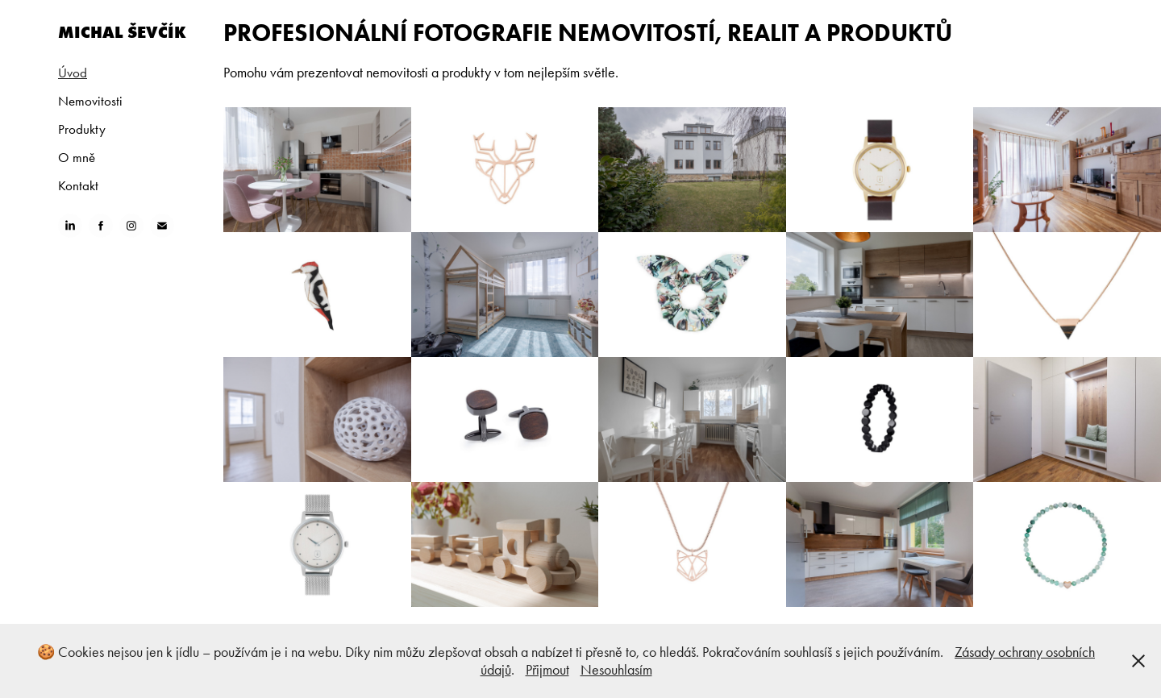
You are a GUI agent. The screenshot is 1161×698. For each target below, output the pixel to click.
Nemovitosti (90, 101)
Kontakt (78, 185)
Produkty (82, 129)
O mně (76, 157)
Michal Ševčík (122, 32)
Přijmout (547, 670)
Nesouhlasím (616, 670)
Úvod (72, 72)
